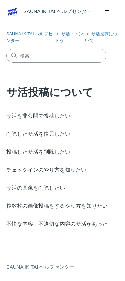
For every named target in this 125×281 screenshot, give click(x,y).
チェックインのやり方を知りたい (46, 170)
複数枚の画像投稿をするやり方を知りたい (57, 206)
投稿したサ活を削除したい (38, 152)
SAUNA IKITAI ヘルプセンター (40, 267)
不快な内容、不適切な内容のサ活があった (57, 224)
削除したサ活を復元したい (38, 134)
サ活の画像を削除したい (35, 188)
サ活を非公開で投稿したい (38, 116)
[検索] (56, 55)
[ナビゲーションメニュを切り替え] (107, 12)
